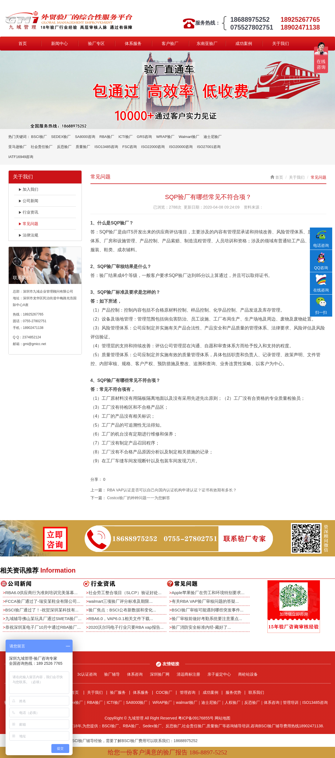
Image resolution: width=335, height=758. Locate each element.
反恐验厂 (64, 147)
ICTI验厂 (125, 137)
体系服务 (133, 43)
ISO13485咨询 (106, 147)
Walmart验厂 (189, 137)
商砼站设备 (248, 674)
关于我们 (280, 43)
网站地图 (222, 718)
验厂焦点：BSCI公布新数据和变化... (122, 610)
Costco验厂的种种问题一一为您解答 (138, 498)
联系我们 (256, 692)
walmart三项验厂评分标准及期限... (120, 601)
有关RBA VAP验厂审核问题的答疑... (205, 601)
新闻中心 (59, 43)
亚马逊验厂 (17, 147)
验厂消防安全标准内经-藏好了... (201, 627)
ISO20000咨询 (181, 147)
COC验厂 (164, 692)
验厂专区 (96, 43)
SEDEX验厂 (61, 137)
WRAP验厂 (165, 137)
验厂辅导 (112, 674)
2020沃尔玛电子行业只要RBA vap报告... (126, 627)
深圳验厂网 (159, 674)
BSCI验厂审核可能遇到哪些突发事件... (208, 610)
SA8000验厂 (137, 702)
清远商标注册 (188, 674)
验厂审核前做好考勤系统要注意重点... (207, 618)
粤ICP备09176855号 (196, 718)
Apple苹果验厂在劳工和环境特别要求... (208, 592)
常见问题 (28, 223)
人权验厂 (232, 702)
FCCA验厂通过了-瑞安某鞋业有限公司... (42, 601)
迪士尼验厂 (213, 137)
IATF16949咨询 (20, 157)
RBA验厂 (106, 137)
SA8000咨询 (85, 137)
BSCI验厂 (39, 137)
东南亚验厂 (207, 43)
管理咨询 (187, 692)
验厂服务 (118, 692)
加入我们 (28, 189)
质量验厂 (83, 147)
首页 (22, 43)
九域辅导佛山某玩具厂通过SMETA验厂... (43, 618)
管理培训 (290, 702)
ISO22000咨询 (153, 147)
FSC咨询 (129, 147)
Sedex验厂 (73, 702)
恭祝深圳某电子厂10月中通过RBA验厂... (43, 627)
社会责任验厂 (41, 147)
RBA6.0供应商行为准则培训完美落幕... (41, 592)
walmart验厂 (186, 702)
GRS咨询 (144, 137)
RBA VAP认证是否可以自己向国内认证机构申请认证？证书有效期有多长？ (172, 490)
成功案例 (243, 43)
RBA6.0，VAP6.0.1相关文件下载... (120, 618)
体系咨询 (135, 674)
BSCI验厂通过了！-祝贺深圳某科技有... (42, 610)
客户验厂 (170, 43)
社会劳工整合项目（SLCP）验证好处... (125, 592)
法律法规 (28, 235)
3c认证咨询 (87, 674)
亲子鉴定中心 (219, 674)
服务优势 (233, 692)
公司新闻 (28, 201)
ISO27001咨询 (209, 147)
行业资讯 (28, 212)
